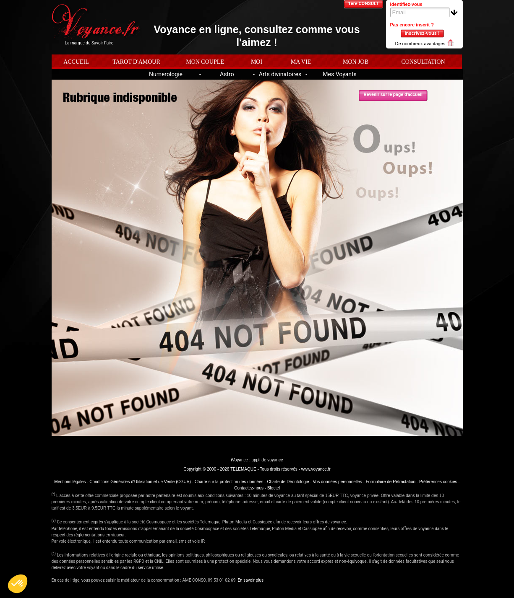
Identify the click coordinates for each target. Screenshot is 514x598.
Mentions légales (70, 481)
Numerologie (166, 74)
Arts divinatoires (280, 74)
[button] (18, 584)
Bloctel (273, 488)
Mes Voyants (340, 74)
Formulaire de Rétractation (390, 481)
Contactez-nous (249, 488)
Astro (227, 74)
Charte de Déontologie (288, 481)
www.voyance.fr (316, 469)
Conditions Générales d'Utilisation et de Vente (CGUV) (139, 481)
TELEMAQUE (243, 469)
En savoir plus (250, 580)
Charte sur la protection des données (229, 481)
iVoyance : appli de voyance (257, 460)
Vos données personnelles (337, 481)
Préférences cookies (438, 481)
